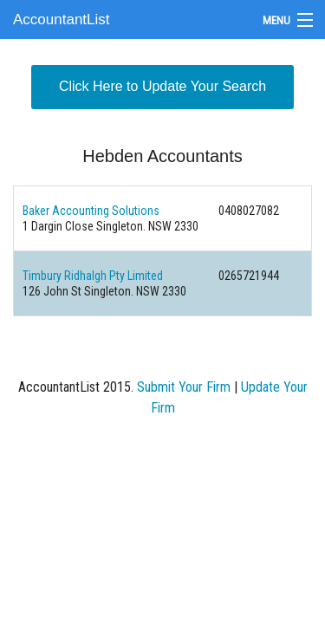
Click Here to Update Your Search (162, 86)
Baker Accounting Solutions (91, 211)
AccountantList (61, 19)
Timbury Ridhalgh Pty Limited (93, 276)
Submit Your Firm (184, 387)
